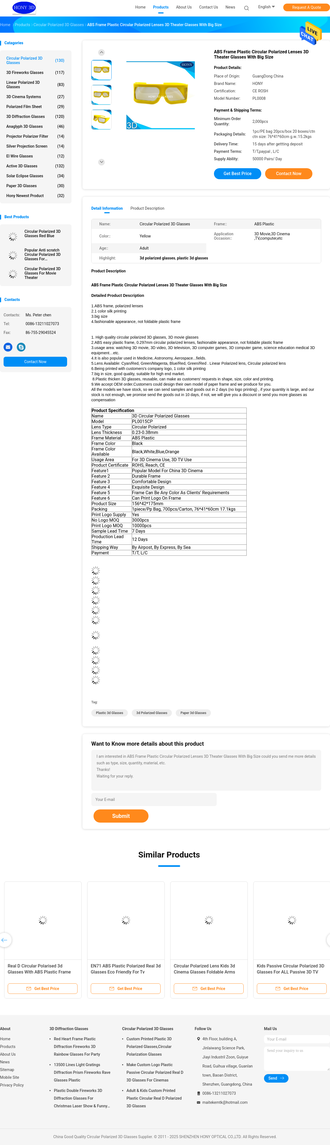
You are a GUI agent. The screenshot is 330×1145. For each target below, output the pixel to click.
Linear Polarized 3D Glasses (35, 84)
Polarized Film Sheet (35, 106)
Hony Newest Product (35, 195)
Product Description (147, 208)
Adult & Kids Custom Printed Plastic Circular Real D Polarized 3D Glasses (154, 1098)
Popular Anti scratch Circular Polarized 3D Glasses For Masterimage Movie (42, 254)
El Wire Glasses (35, 156)
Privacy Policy (12, 1085)
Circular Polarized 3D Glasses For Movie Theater (42, 273)
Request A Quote (306, 7)
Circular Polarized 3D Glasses (35, 60)
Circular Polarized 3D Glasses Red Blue (42, 233)
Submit (121, 816)
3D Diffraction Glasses (35, 116)
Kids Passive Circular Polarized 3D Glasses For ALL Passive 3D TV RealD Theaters (290, 972)
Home (5, 1039)
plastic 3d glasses (109, 713)
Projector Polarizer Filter (35, 136)
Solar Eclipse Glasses (35, 176)
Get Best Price (238, 173)
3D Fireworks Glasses (35, 72)
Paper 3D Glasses (35, 186)
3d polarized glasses (151, 713)
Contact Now (35, 361)
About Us (8, 1054)
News (5, 1062)
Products (7, 1046)
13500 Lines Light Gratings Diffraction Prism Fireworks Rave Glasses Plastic (82, 1072)
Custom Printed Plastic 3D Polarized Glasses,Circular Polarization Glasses (149, 1047)
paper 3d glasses (193, 713)
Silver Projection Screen (35, 146)
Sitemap (7, 1069)
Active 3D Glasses (35, 166)
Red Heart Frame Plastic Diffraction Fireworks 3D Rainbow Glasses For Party (77, 1047)
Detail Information (107, 208)
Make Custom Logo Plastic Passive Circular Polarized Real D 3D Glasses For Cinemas (155, 1072)
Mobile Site (9, 1077)
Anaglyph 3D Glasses (35, 126)
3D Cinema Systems (35, 96)
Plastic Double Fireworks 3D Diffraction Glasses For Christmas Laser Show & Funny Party (80, 1099)
